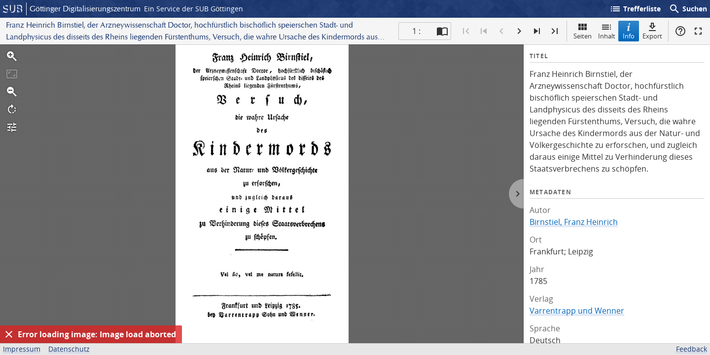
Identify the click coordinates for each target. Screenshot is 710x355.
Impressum (21, 349)
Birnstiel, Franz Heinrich (574, 221)
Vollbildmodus (698, 31)
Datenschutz (69, 349)
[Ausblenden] (9, 334)
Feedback (691, 349)
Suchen (688, 9)
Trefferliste (635, 9)
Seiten (582, 30)
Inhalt (606, 30)
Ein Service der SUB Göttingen (193, 8)
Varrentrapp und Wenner (577, 310)
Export (652, 30)
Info (629, 30)
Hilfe (680, 31)
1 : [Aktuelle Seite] (416, 31)
